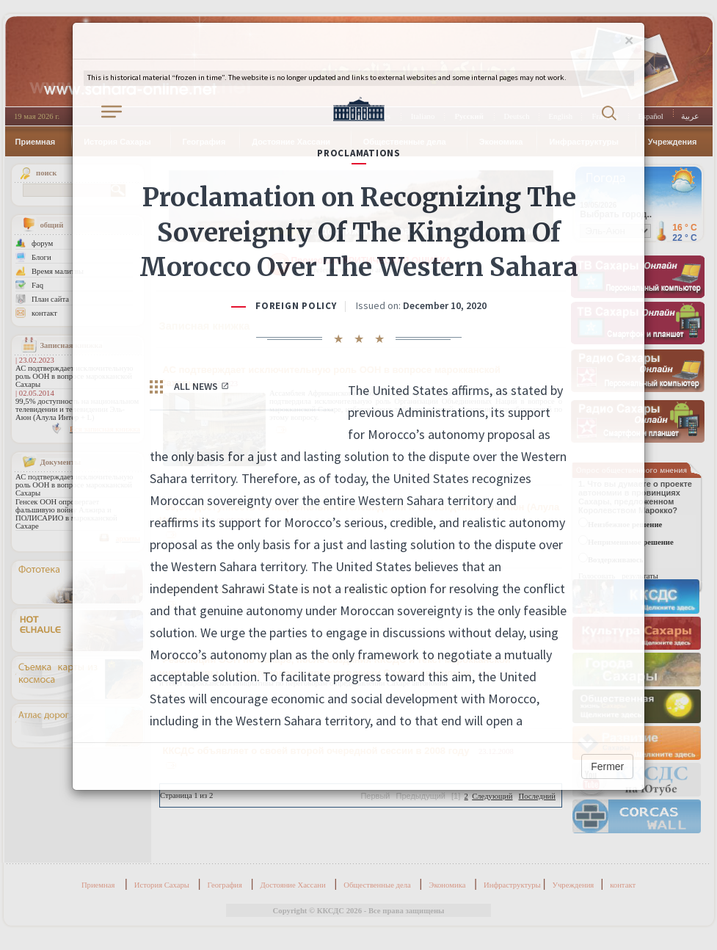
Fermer (607, 766)
